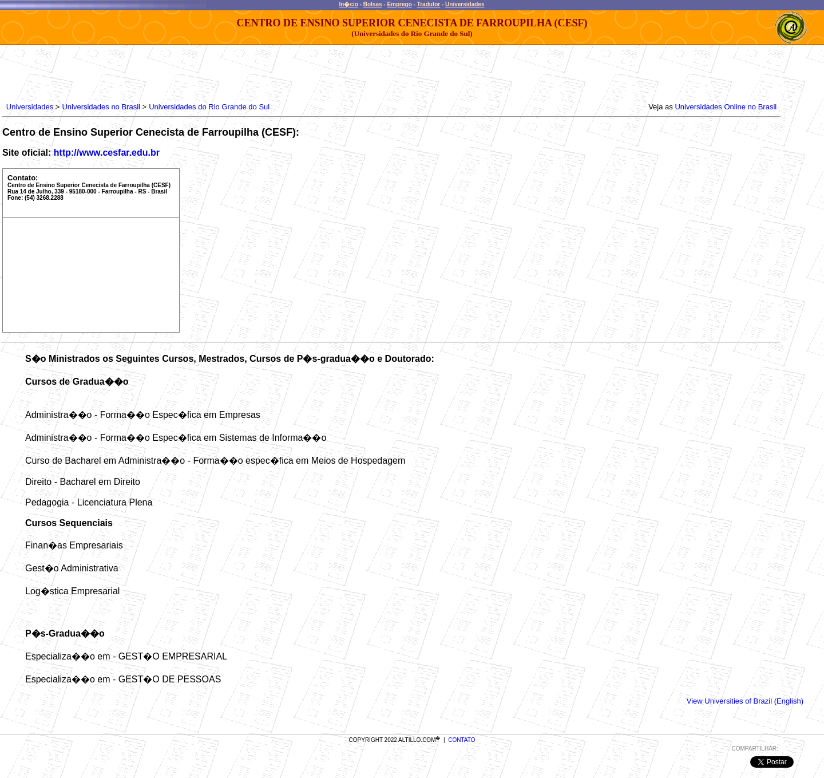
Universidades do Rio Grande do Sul (209, 106)
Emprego (399, 4)
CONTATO (461, 740)
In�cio (348, 4)
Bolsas (372, 4)
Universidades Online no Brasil (726, 106)
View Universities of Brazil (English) (745, 701)
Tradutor (429, 4)
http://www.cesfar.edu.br (107, 152)
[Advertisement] (212, 71)
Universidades (464, 4)
